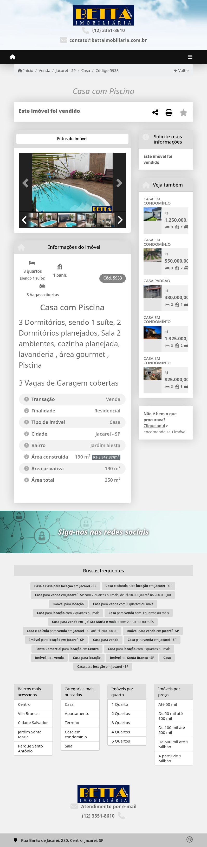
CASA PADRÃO (157, 280)
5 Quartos (121, 741)
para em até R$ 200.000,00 (72, 631)
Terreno (72, 722)
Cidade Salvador (33, 722)
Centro (24, 704)
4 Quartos (121, 731)
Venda (44, 70)
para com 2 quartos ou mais (123, 604)
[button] (27, 183)
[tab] (35, 139)
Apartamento (77, 713)
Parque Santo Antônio (30, 748)
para (68, 604)
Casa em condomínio (76, 734)
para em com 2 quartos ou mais (103, 622)
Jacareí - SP (66, 70)
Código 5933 (107, 70)
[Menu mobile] (12, 57)
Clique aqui (154, 425)
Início (25, 70)
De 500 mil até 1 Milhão (173, 744)
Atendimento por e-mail (103, 806)
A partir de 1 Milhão (169, 758)
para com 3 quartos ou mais (139, 613)
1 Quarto (120, 704)
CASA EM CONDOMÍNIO (157, 201)
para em (65, 586)
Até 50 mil (167, 704)
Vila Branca (28, 713)
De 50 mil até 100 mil (170, 716)
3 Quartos (121, 722)
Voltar (181, 70)
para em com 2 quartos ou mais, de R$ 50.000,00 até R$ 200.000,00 (103, 595)
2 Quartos (121, 713)
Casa (85, 70)
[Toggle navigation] (190, 57)
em (132, 658)
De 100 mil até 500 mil (171, 730)
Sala (68, 746)
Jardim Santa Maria (29, 734)
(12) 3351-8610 (108, 30)
